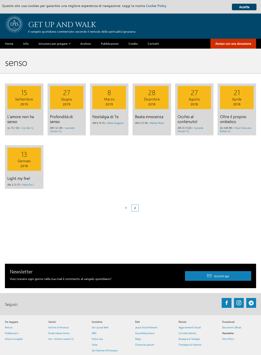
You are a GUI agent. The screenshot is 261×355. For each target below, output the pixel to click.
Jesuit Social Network (146, 327)
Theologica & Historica (190, 344)
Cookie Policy (156, 5)
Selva (94, 344)
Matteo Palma (157, 123)
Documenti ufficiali (231, 327)
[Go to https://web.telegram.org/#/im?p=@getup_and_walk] (251, 303)
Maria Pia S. (28, 184)
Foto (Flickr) (228, 339)
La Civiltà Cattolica (187, 333)
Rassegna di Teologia (189, 339)
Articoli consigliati (14, 339)
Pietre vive (97, 339)
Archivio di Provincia (58, 327)
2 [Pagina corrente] (135, 208)
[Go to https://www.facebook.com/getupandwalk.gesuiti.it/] (226, 303)
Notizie (8, 327)
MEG (94, 333)
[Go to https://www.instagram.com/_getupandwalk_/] (239, 303)
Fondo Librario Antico (59, 333)
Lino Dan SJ (27, 128)
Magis (138, 339)
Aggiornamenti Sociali (190, 327)
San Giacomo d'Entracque (105, 350)
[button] (218, 276)
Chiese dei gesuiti (144, 344)
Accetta (244, 7)
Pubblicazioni (11, 333)
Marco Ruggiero (116, 123)
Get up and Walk (62, 25)
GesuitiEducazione (144, 333)
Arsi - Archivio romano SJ (61, 339)
